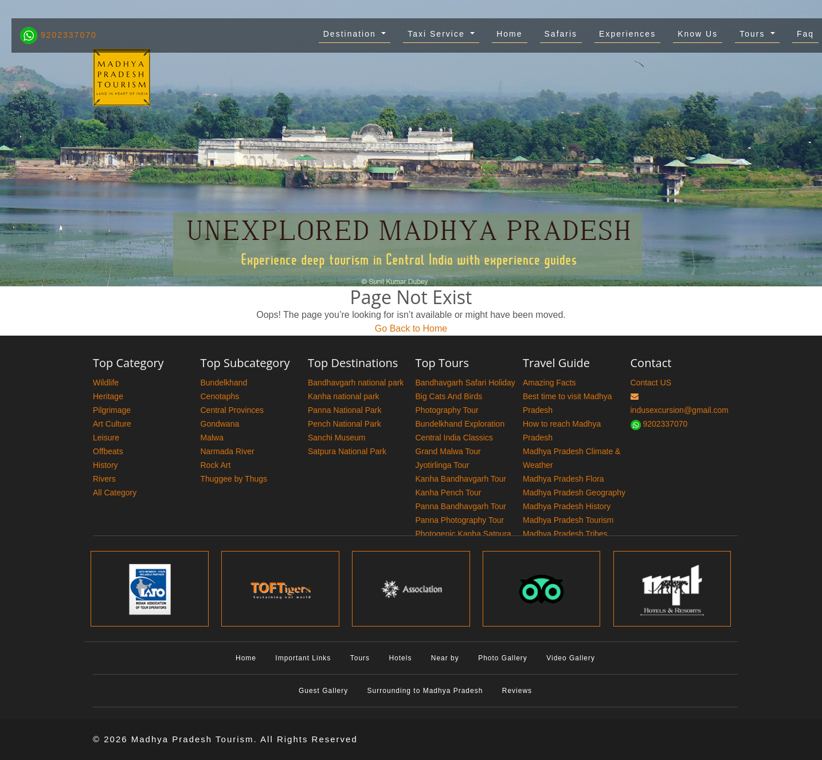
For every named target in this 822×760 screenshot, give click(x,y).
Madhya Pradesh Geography (574, 492)
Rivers (104, 478)
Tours (753, 33)
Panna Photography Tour (460, 520)
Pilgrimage (112, 410)
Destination (351, 33)
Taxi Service (438, 33)
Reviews (517, 691)
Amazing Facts (549, 382)
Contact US (651, 382)
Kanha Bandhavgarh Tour (461, 478)
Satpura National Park (347, 451)
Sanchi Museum (336, 437)
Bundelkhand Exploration (460, 423)
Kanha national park (343, 396)
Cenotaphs (220, 396)
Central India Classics (454, 437)
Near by (445, 658)
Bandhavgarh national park (356, 382)
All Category (114, 492)
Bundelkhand (224, 382)
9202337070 (58, 35)
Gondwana (220, 423)
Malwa (212, 437)
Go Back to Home (411, 328)
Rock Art (216, 465)
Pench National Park (344, 423)
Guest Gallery (323, 691)
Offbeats (108, 451)
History (105, 465)
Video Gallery (570, 658)
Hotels (400, 658)
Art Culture (112, 423)
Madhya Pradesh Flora (563, 478)
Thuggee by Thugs (234, 478)
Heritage (108, 396)
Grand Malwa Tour (448, 451)
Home (509, 33)
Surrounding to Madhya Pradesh (425, 691)
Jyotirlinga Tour (442, 465)
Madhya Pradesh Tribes (565, 533)
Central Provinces (232, 410)
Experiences (627, 33)
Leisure (106, 437)
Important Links (303, 658)
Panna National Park (344, 410)
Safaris (561, 33)
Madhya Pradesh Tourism (568, 520)
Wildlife (106, 382)
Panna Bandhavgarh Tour (461, 506)
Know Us (698, 33)
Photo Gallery (502, 658)
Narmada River (228, 451)
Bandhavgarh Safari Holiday (465, 382)
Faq (805, 33)
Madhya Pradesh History (566, 506)
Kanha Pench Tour (449, 492)
